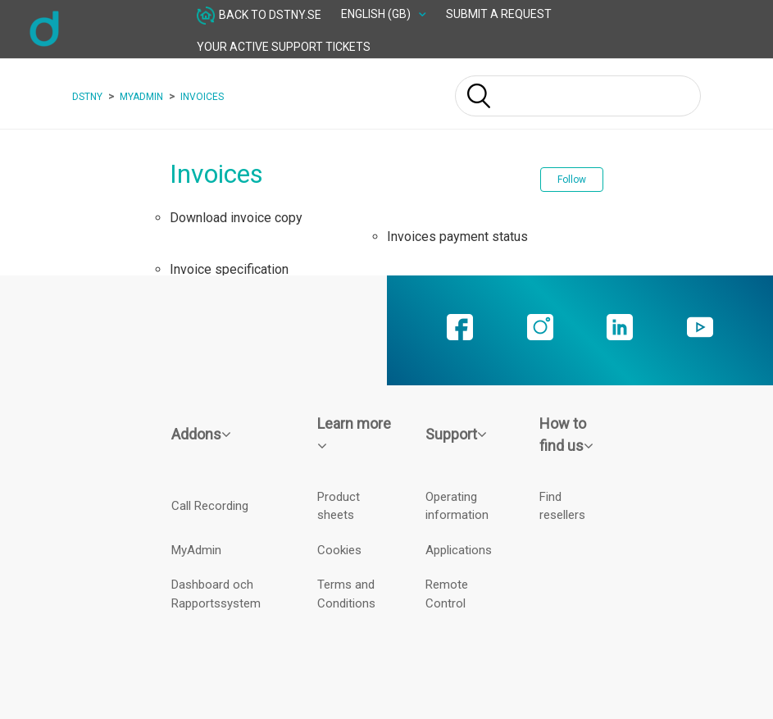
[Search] (578, 95)
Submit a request (499, 13)
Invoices (202, 96)
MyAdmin (141, 96)
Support (456, 434)
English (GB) (377, 13)
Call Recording (209, 505)
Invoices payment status (457, 236)
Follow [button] (571, 179)
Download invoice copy (236, 217)
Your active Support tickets (284, 46)
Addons (201, 434)
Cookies (339, 550)
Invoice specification (229, 269)
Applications (458, 550)
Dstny (87, 96)
